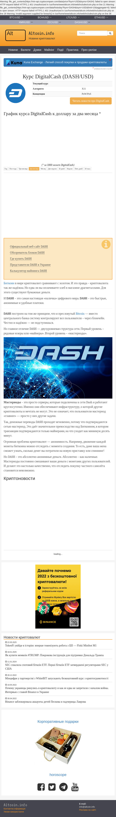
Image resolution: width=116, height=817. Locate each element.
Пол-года (13, 169)
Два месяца (34, 169)
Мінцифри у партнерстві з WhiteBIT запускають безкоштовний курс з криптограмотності (56, 678)
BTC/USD (15, 17)
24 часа (87, 169)
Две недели (52, 169)
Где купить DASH (21, 258)
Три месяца (23, 169)
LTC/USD (71, 17)
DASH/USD (81, 22)
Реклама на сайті (87, 810)
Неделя (69, 169)
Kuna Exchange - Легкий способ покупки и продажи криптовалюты (56, 62)
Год (6, 169)
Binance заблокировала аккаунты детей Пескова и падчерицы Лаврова (45, 701)
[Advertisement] (58, 205)
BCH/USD (43, 17)
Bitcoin (80, 313)
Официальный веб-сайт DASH (29, 246)
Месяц (43, 169)
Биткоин (9, 283)
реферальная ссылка (102, 68)
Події (60, 49)
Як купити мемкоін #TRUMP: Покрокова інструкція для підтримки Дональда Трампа (54, 655)
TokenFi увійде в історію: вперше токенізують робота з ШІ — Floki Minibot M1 (51, 645)
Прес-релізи (89, 49)
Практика (72, 49)
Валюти (26, 49)
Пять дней (79, 169)
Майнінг (49, 49)
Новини (13, 49)
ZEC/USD (52, 22)
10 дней (61, 169)
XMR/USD (24, 22)
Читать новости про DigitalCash (90, 100)
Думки (37, 49)
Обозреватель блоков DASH (27, 252)
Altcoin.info (15, 804)
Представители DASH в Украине (30, 264)
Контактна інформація (14, 808)
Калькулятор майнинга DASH (28, 271)
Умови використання (14, 811)
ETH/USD (100, 17)
